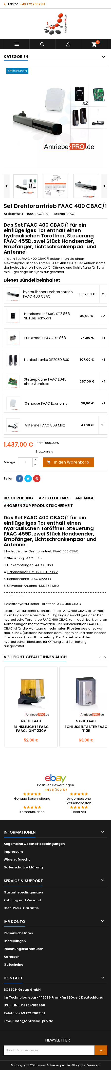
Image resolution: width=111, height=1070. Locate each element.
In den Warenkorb (68, 462)
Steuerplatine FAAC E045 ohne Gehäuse (45, 381)
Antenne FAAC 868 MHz (45, 425)
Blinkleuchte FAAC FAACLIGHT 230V (31, 728)
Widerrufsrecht (17, 859)
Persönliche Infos (18, 933)
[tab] (18, 498)
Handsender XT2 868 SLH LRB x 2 (32, 572)
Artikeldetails (54, 498)
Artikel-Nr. (12, 214)
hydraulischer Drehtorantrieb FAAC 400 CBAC (48, 294)
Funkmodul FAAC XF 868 (45, 338)
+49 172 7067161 (32, 4)
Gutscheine (13, 964)
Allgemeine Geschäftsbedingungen (34, 843)
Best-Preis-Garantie (21, 908)
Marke (59, 214)
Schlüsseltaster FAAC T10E (85, 728)
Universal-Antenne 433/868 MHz (33, 585)
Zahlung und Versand (22, 900)
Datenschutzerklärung (23, 867)
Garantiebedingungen (23, 892)
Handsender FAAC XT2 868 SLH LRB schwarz (47, 316)
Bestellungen (15, 941)
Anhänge (84, 498)
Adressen (11, 956)
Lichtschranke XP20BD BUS (46, 359)
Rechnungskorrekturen (23, 949)
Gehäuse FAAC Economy (46, 403)
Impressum (13, 851)
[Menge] (25, 462)
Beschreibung (18, 498)
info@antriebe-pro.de (34, 1021)
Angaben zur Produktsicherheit (38, 505)
